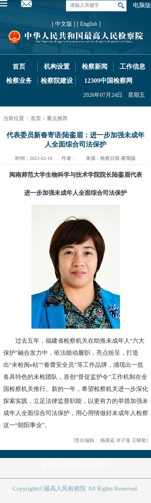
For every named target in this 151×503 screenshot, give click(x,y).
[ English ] (89, 24)
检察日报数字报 (62, 465)
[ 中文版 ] (63, 24)
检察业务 (19, 80)
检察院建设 (57, 80)
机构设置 (57, 66)
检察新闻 (95, 66)
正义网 (98, 465)
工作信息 (132, 66)
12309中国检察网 (108, 80)
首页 (18, 66)
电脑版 (142, 5)
